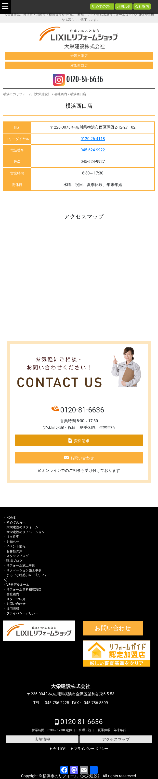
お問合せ (124, 6)
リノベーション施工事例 (23, 570)
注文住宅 (12, 537)
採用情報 (12, 608)
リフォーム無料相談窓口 (23, 589)
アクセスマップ (116, 739)
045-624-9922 (93, 150)
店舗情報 (42, 739)
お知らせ (12, 541)
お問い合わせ (82, 458)
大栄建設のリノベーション (25, 532)
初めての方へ (102, 6)
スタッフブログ (17, 556)
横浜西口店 (79, 65)
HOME (10, 517)
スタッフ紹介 (16, 599)
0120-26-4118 (93, 138)
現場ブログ (14, 561)
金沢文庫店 (79, 56)
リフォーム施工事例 (20, 565)
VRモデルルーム (17, 584)
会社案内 (142, 6)
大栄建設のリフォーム (22, 527)
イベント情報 (16, 546)
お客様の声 (14, 551)
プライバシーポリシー (22, 613)
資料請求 (82, 440)
